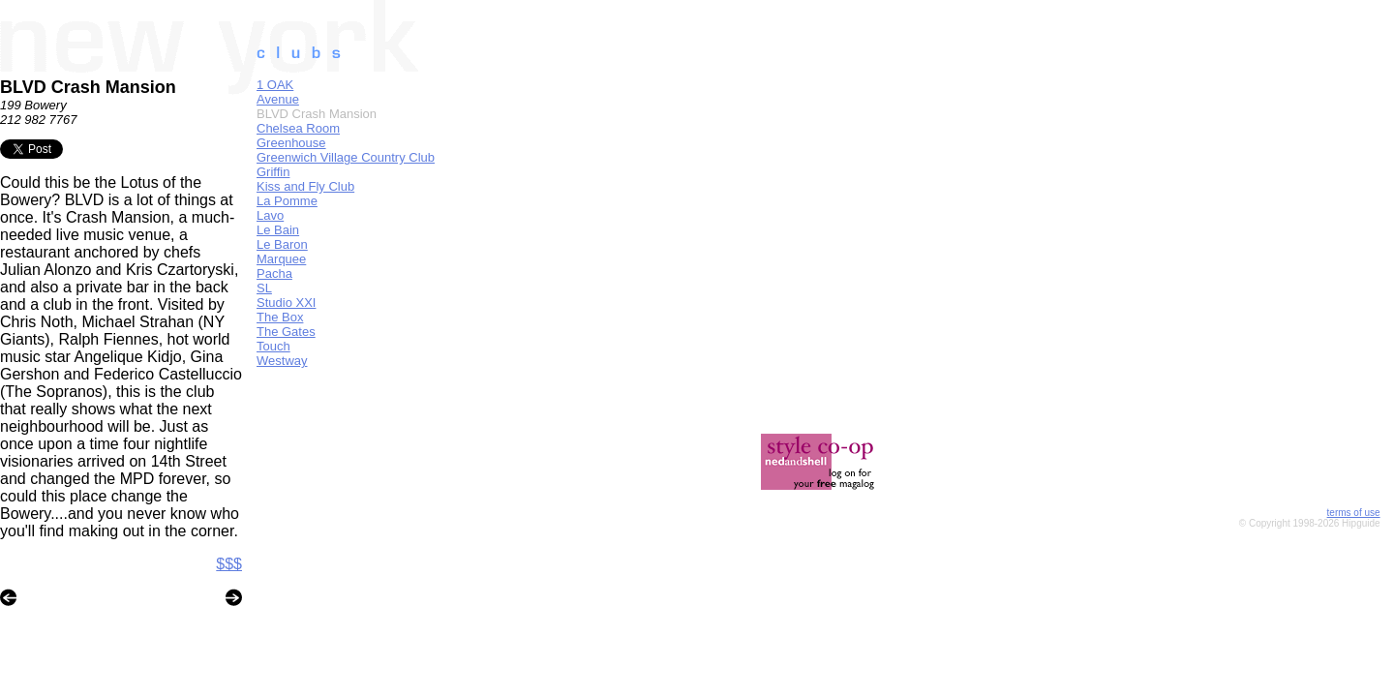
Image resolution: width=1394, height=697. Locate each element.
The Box (280, 317)
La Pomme (287, 201)
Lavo (270, 215)
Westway (282, 360)
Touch (273, 346)
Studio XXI (286, 302)
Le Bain (278, 230)
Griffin (273, 172)
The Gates (286, 331)
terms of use (1353, 512)
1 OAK (275, 84)
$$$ (229, 564)
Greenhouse (291, 143)
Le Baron (282, 244)
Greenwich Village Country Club (346, 157)
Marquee (281, 259)
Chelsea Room (298, 128)
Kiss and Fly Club (305, 186)
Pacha (274, 273)
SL (264, 288)
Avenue (278, 99)
